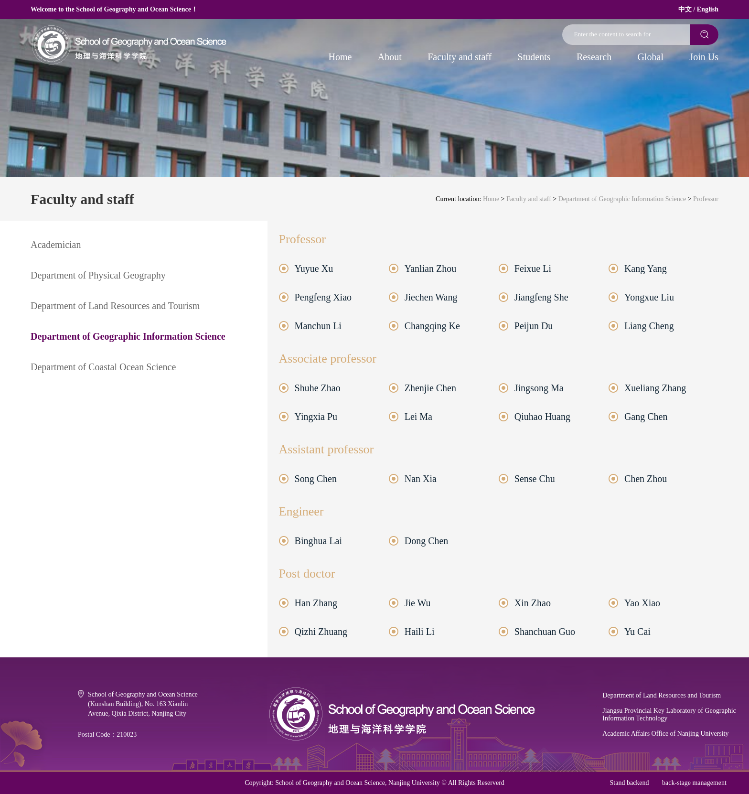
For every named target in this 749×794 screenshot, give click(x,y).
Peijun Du (533, 326)
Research (594, 57)
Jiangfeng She (541, 297)
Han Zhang (316, 603)
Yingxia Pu (316, 416)
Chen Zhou (645, 478)
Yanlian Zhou (431, 268)
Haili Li (420, 631)
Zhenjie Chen (430, 388)
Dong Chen (427, 541)
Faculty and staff (460, 57)
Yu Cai (637, 631)
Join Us (703, 57)
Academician (56, 244)
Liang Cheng (649, 326)
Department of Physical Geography (98, 275)
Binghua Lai (318, 541)
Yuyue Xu (314, 268)
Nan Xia (421, 478)
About (390, 57)
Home (340, 57)
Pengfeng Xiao (323, 297)
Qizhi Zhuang (321, 631)
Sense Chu (534, 478)
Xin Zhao (532, 603)
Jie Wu (418, 603)
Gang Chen (646, 416)
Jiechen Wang (431, 297)
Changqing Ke (432, 326)
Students (534, 57)
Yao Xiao (642, 603)
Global (650, 57)
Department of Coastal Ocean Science (103, 367)
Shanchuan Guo (544, 631)
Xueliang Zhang (655, 388)
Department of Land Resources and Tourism (115, 305)
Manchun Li (318, 326)
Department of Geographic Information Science (622, 199)
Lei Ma (418, 416)
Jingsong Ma (539, 388)
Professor (705, 199)
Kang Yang (645, 268)
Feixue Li (532, 268)
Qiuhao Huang (542, 416)
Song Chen (316, 478)
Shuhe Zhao (318, 388)
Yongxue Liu (649, 297)
